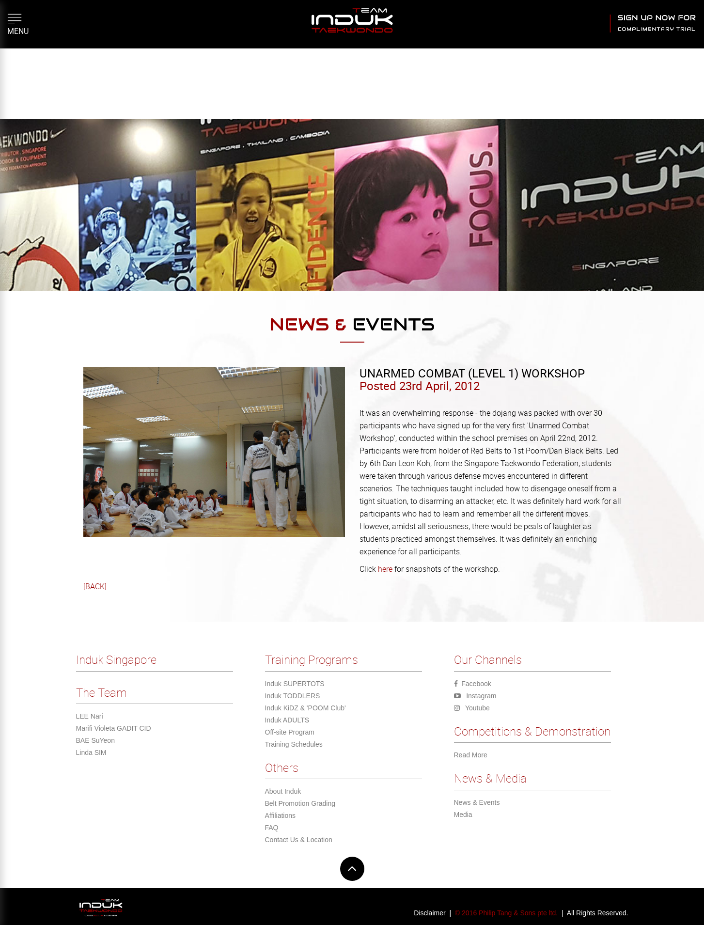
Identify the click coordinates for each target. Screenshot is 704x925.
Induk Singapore (116, 659)
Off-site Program (289, 732)
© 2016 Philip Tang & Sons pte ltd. (506, 913)
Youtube (472, 708)
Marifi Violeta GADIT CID (113, 728)
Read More (470, 755)
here (384, 569)
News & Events (477, 802)
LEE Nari (89, 716)
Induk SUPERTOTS (295, 684)
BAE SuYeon (95, 740)
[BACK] (95, 586)
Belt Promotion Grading (300, 803)
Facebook (472, 684)
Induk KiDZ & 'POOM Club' (305, 708)
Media (463, 814)
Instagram (475, 696)
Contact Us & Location (298, 840)
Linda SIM (91, 752)
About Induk (283, 791)
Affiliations (280, 815)
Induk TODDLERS (292, 696)
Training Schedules (294, 744)
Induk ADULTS (287, 720)
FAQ (272, 827)
